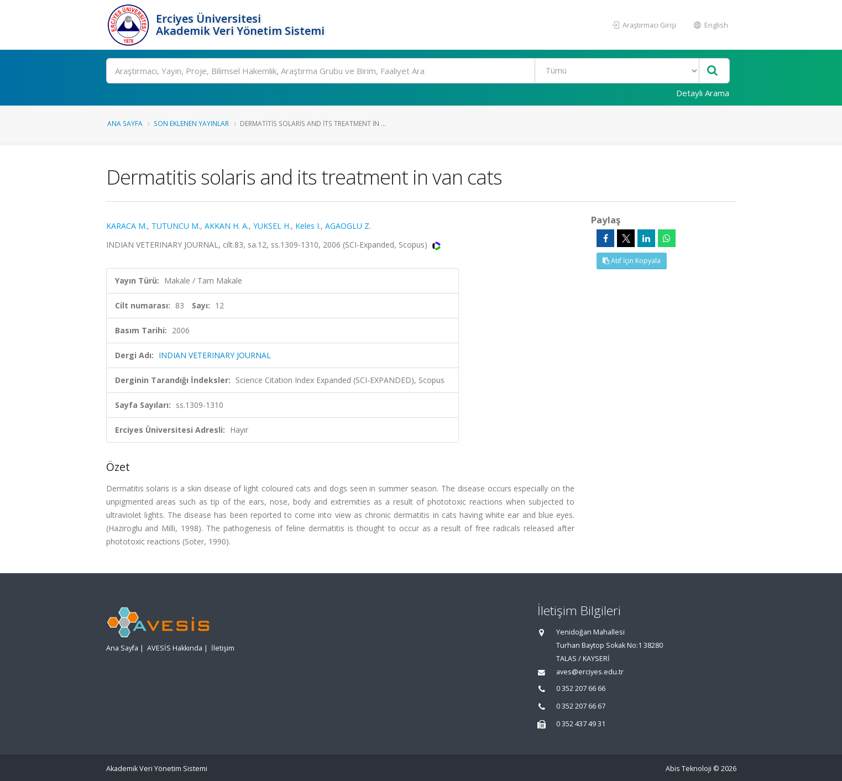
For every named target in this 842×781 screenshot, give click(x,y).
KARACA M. (126, 226)
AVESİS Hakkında (174, 648)
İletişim (222, 648)
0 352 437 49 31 (580, 723)
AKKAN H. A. (227, 226)
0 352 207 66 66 (580, 688)
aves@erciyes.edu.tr (590, 672)
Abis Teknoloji (689, 768)
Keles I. (308, 226)
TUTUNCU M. (175, 226)
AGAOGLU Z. (348, 226)
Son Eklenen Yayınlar (191, 123)
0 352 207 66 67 (580, 706)
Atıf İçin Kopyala (632, 260)
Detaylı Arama (702, 92)
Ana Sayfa (125, 123)
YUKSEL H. (272, 226)
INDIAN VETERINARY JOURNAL (215, 355)
